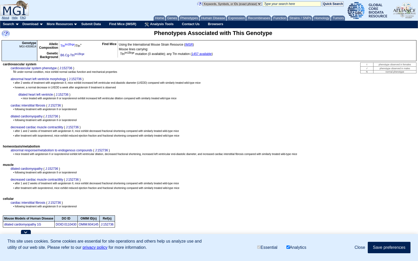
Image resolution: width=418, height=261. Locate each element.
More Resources (60, 24)
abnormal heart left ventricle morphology (38, 79)
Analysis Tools (159, 24)
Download (30, 24)
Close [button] (360, 247)
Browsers (215, 24)
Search (8, 24)
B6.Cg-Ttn (72, 55)
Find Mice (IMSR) (122, 24)
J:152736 (66, 68)
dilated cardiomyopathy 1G (22, 224)
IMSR (189, 44)
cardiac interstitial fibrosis (28, 105)
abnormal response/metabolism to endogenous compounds (51, 150)
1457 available (202, 54)
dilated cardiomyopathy (26, 116)
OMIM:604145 (88, 224)
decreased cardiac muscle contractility (37, 127)
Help (15, 17)
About (5, 17)
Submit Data (91, 24)
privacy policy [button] (95, 247)
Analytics (296, 247)
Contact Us (191, 24)
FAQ (23, 17)
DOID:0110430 (66, 224)
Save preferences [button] (389, 247)
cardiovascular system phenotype (34, 68)
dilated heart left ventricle (35, 94)
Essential (267, 247)
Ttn (67, 46)
